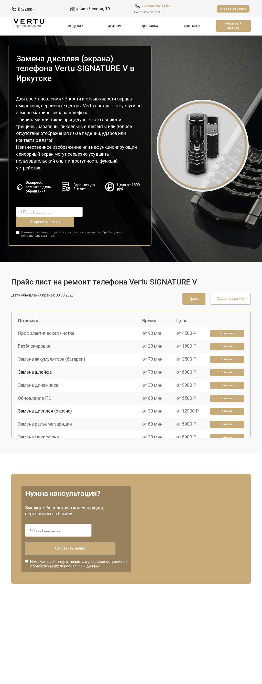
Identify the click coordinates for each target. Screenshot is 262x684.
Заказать (225, 328)
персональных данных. (38, 224)
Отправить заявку (108, 212)
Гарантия (114, 26)
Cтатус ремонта (233, 8)
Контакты (192, 26)
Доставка (149, 26)
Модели (74, 26)
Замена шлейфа (37, 381)
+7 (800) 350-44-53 (156, 6)
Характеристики (230, 286)
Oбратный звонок (233, 26)
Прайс (194, 286)
